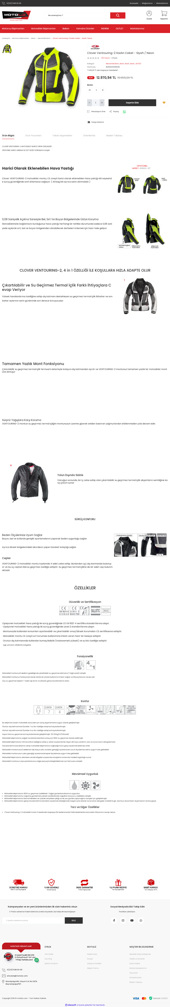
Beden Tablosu (114, 135)
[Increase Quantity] (102, 102)
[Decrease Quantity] (89, 102)
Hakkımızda (92, 954)
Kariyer (90, 959)
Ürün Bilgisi (8, 135)
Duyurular (134, 973)
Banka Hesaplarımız (138, 968)
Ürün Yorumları (33, 135)
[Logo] (16, 15)
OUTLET (138, 63)
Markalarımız (162, 3)
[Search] (85, 15)
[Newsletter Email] (42, 920)
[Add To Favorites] (164, 102)
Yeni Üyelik (49, 954)
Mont (122, 63)
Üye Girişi (48, 959)
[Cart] (164, 15)
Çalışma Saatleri (94, 963)
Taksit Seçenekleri (62, 135)
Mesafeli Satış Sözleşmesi (140, 954)
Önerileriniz (89, 135)
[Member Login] (149, 15)
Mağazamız (147, 3)
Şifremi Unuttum (51, 963)
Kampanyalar (135, 977)
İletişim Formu (93, 968)
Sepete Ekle (132, 102)
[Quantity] (96, 102)
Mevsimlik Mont (112, 63)
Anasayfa (134, 3)
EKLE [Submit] (74, 920)
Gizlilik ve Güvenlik (137, 959)
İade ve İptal (135, 963)
